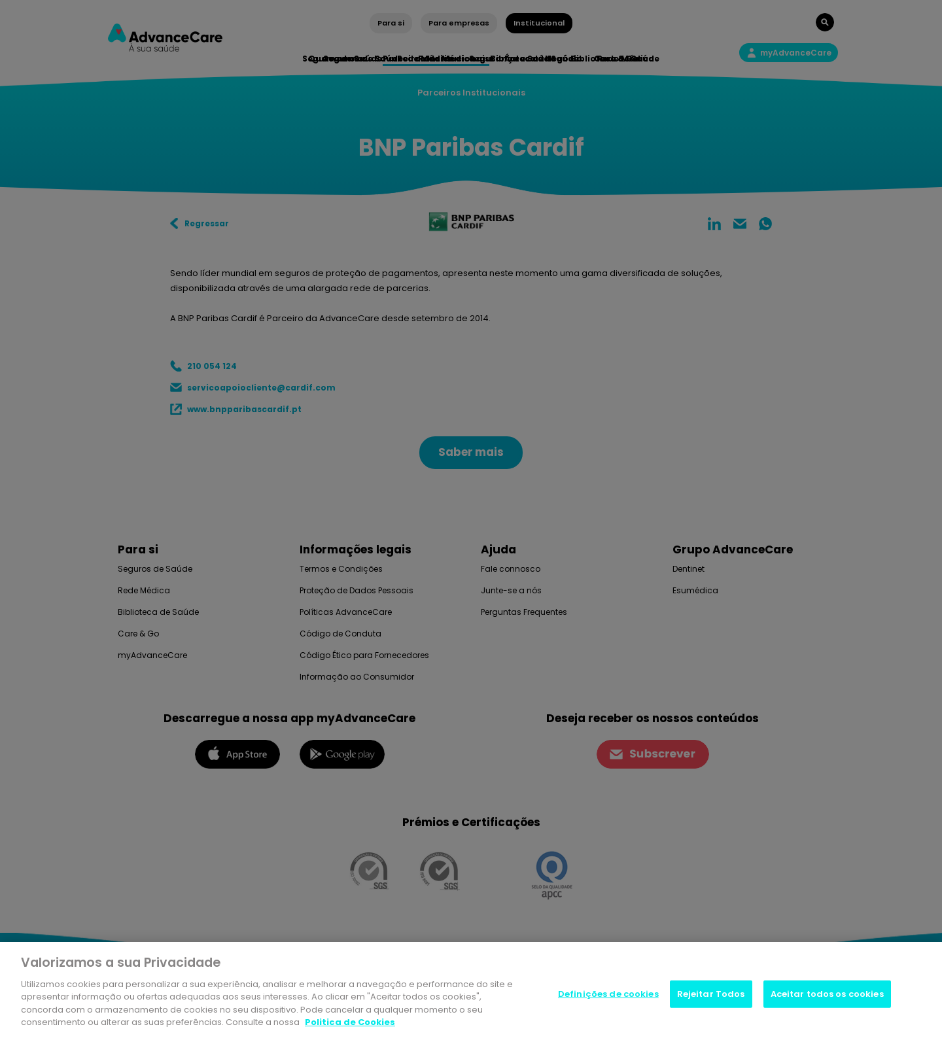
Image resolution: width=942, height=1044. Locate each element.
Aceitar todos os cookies (827, 994)
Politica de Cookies (350, 1022)
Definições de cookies (608, 994)
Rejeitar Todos (711, 994)
